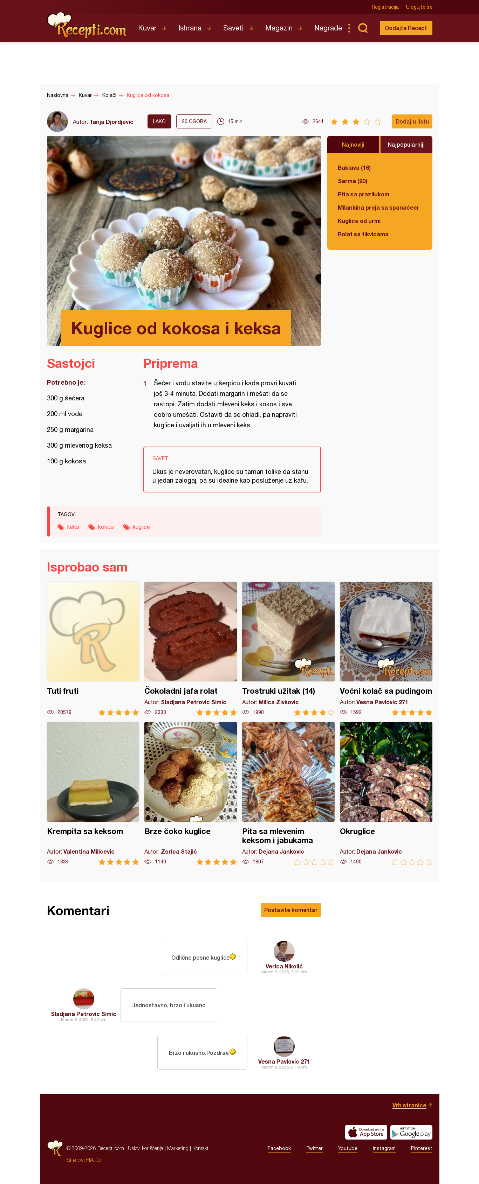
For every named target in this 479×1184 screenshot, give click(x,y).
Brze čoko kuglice (190, 793)
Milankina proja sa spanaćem (378, 207)
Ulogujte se (419, 7)
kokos (106, 527)
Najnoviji (353, 144)
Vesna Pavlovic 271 (284, 1061)
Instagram (384, 1148)
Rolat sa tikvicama (363, 234)
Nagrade (328, 28)
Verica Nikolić (284, 966)
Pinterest (421, 1148)
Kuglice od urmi (359, 220)
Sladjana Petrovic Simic (83, 1013)
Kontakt (200, 1148)
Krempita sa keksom (93, 793)
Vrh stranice (409, 1105)
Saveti (233, 28)
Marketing (178, 1148)
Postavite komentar (290, 909)
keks (73, 527)
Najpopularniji (406, 144)
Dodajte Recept (406, 27)
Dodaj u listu (412, 121)
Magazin (279, 28)
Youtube (347, 1148)
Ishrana (189, 28)
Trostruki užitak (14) (288, 649)
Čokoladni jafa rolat (190, 649)
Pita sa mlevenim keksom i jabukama (288, 793)
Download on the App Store (366, 1132)
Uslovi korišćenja (145, 1148)
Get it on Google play (411, 1132)
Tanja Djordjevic (111, 121)
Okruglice (386, 793)
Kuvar (147, 28)
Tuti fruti (93, 649)
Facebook (279, 1148)
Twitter (314, 1148)
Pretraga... (363, 28)
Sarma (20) (352, 180)
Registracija (385, 7)
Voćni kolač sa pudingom (386, 649)
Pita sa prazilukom (363, 194)
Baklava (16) (354, 167)
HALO (93, 1160)
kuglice (141, 527)
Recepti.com (87, 25)
